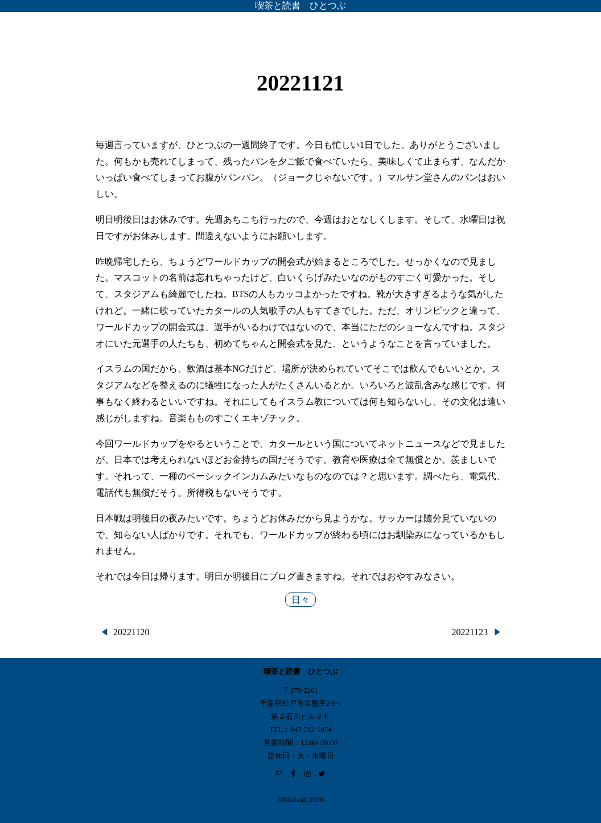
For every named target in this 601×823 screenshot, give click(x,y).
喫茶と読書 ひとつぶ (300, 5)
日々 (300, 599)
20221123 (470, 632)
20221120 (131, 632)
